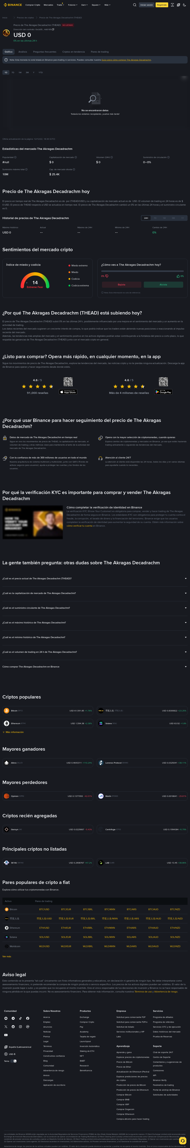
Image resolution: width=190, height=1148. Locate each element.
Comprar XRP (123, 1100)
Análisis (22, 51)
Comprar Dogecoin (125, 1105)
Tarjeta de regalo (88, 1032)
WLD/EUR (66, 942)
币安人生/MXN (110, 914)
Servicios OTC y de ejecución (167, 1023)
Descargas (48, 1076)
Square (96, 4)
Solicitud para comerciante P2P (131, 1013)
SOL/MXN (110, 933)
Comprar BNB (123, 1095)
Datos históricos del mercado (166, 1028)
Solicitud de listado (125, 1023)
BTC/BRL (88, 905)
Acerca (46, 1013)
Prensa (46, 1032)
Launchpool (85, 1037)
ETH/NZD (175, 924)
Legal (45, 1037)
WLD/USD (44, 942)
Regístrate (162, 4)
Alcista (163, 280)
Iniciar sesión (146, 4)
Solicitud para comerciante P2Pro (132, 1018)
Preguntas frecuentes (44, 51)
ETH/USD (44, 924)
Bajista (121, 280)
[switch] (13, 1057)
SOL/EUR (66, 933)
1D (6, 72)
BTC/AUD (153, 905)
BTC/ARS (131, 905)
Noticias (47, 1028)
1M (20, 72)
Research (84, 1061)
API (154, 1071)
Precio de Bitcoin (124, 1058)
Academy (84, 1028)
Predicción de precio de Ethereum (133, 1086)
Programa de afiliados (163, 1013)
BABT (82, 1057)
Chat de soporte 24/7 (163, 1048)
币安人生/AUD (153, 914)
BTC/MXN (110, 905)
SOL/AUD (153, 933)
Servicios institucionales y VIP (130, 1028)
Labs (119, 1032)
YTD (41, 72)
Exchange (84, 1013)
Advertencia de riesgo (53, 1066)
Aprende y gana (124, 1048)
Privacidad (48, 1047)
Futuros (73, 4)
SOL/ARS (131, 933)
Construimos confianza (54, 1052)
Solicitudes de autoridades (165, 1091)
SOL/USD (44, 933)
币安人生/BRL (88, 914)
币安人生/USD (44, 914)
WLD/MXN (109, 942)
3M (27, 72)
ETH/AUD (153, 924)
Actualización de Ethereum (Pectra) (133, 1067)
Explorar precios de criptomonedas (133, 1053)
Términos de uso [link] (143, 987)
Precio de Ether (124, 1063)
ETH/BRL (88, 924)
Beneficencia (86, 1066)
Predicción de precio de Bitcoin (131, 1081)
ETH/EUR (66, 924)
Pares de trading (100, 51)
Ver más (6, 952)
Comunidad (48, 1061)
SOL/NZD (175, 933)
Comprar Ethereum (125, 1110)
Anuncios (47, 1023)
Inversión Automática (89, 1042)
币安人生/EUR (66, 914)
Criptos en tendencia (73, 51)
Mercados (48, 4)
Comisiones (158, 1066)
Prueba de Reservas (162, 1032)
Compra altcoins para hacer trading (133, 1115)
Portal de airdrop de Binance (166, 1086)
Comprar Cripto (32, 4)
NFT (82, 1052)
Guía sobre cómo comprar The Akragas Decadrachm (126, 59)
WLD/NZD (175, 942)
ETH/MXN (110, 924)
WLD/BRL (88, 942)
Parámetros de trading (163, 1081)
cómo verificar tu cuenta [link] (79, 522)
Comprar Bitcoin (124, 1091)
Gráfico (8, 51)
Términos (47, 1042)
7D (13, 72)
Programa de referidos (163, 1018)
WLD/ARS (132, 942)
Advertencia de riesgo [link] (165, 987)
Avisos (46, 1071)
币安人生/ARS (131, 914)
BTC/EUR (66, 905)
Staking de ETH (87, 1047)
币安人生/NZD (175, 914)
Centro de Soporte (161, 1053)
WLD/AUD (153, 942)
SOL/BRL (88, 933)
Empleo (46, 1018)
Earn (85, 4)
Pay (81, 1023)
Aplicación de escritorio (54, 1081)
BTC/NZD (175, 905)
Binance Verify (160, 1076)
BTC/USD (44, 905)
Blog (45, 1057)
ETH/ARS (131, 924)
